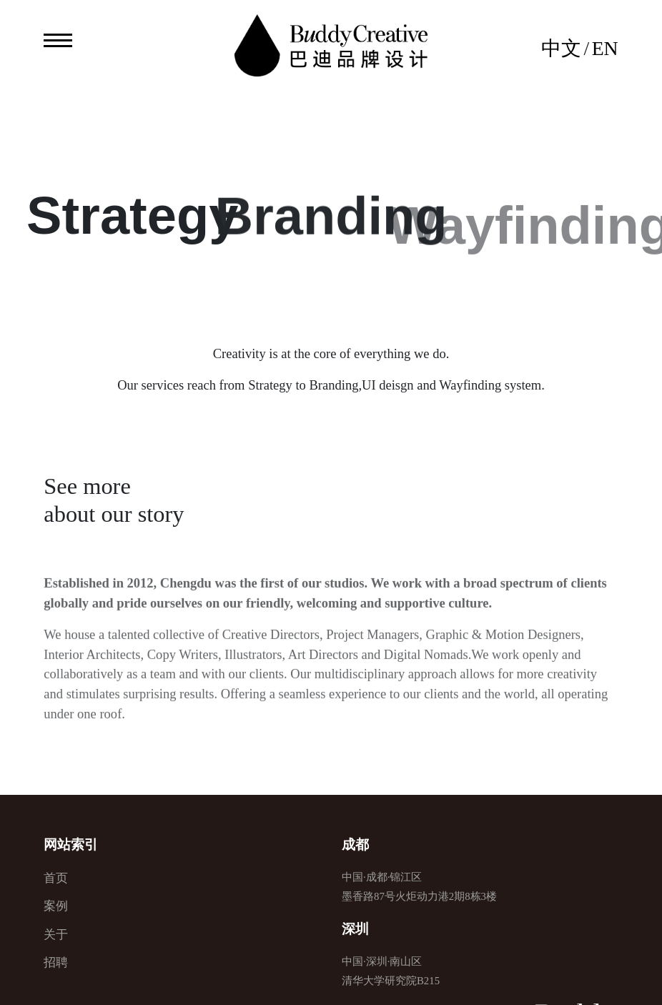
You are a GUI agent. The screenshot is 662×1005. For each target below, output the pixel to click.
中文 (561, 48)
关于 (56, 934)
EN (605, 48)
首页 (56, 878)
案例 (56, 906)
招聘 (56, 962)
